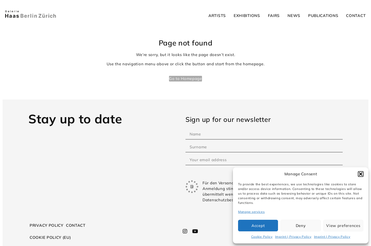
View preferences (343, 225)
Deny (301, 225)
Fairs (274, 15)
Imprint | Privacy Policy (293, 237)
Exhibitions (247, 15)
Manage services (251, 212)
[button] (360, 174)
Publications (323, 15)
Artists (217, 15)
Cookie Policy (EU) (50, 237)
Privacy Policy (46, 225)
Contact (356, 15)
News (294, 15)
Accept (258, 225)
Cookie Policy (262, 237)
